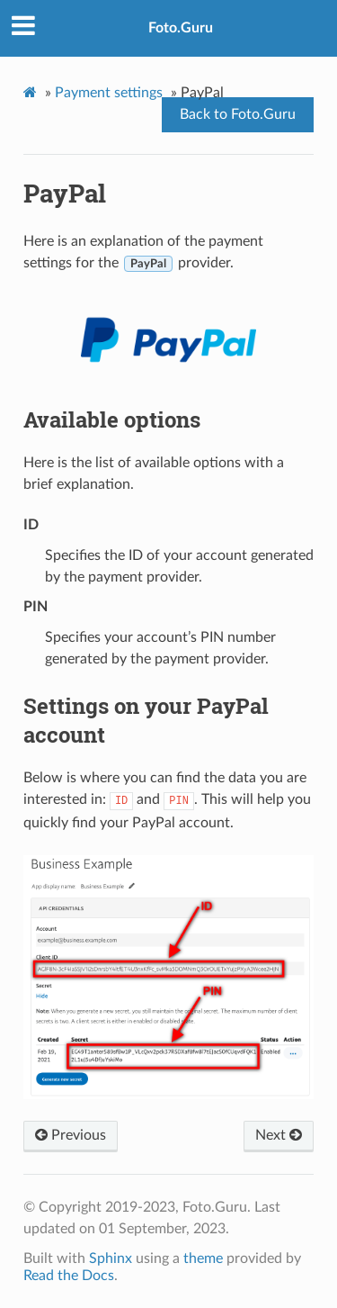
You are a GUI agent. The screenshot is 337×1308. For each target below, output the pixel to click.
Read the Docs (68, 1275)
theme (203, 1258)
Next (278, 1135)
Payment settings (109, 93)
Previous (70, 1135)
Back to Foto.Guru (238, 114)
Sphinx (110, 1258)
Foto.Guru (180, 28)
